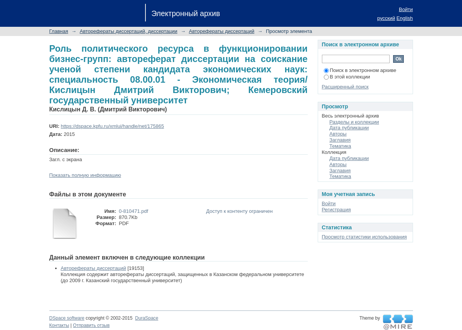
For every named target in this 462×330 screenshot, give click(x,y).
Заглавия (340, 140)
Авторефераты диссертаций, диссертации (128, 31)
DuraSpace (146, 318)
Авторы (338, 134)
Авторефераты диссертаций (222, 31)
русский (386, 18)
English (405, 18)
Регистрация (336, 209)
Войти (406, 9)
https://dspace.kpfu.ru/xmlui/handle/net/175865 (112, 126)
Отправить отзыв (91, 325)
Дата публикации (349, 128)
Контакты (59, 325)
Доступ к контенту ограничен (239, 211)
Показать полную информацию (85, 175)
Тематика (340, 146)
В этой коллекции (347, 77)
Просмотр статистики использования (364, 237)
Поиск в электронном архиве (360, 70)
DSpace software (67, 318)
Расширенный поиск (345, 87)
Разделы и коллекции (354, 122)
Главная (58, 31)
